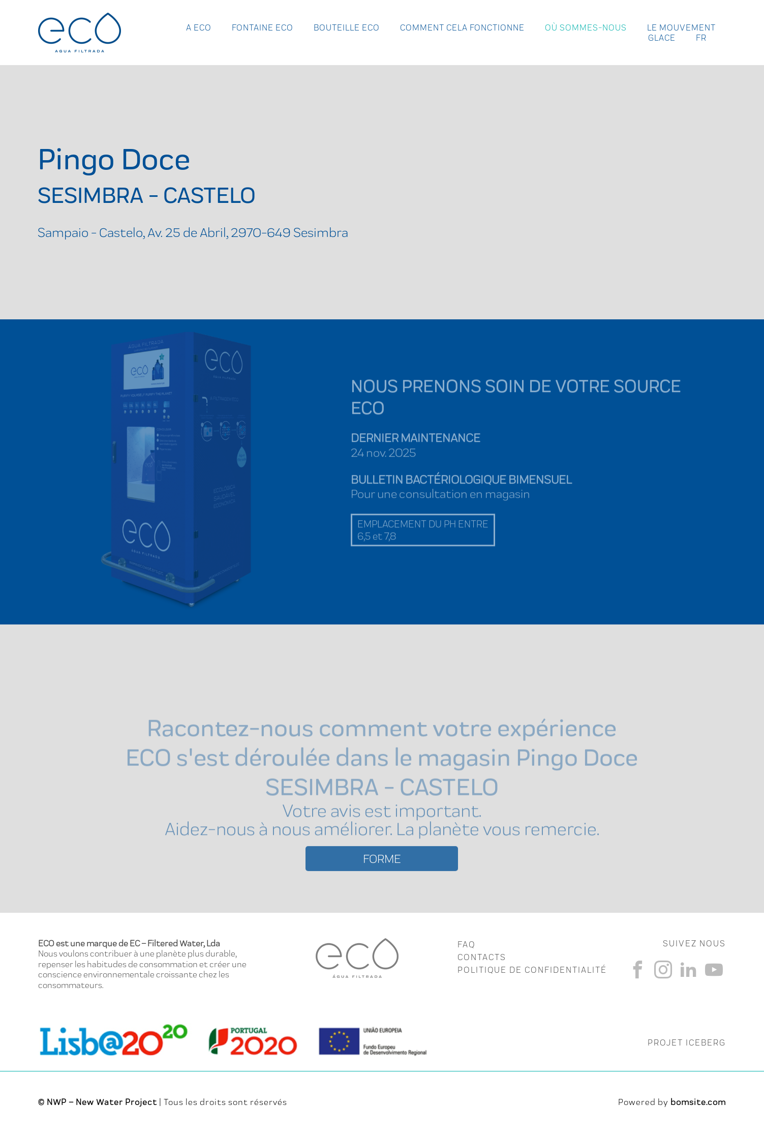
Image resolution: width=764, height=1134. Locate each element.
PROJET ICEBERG (687, 1042)
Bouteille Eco (347, 27)
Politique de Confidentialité (532, 970)
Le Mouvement (681, 27)
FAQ (466, 944)
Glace (662, 38)
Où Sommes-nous (586, 27)
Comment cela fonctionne (462, 27)
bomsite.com (698, 1102)
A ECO (198, 27)
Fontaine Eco (262, 27)
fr (701, 38)
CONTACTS (481, 957)
